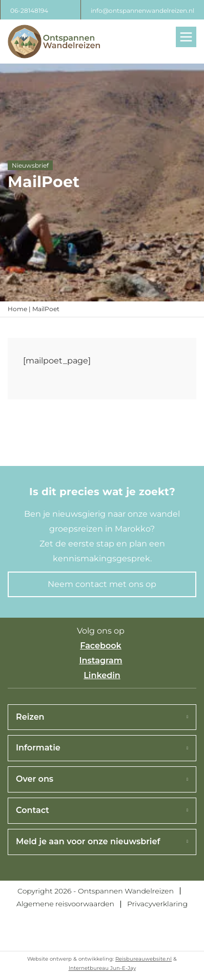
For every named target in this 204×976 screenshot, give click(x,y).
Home (17, 309)
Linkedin (102, 675)
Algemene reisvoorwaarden (65, 903)
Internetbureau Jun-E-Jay (102, 968)
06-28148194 (29, 10)
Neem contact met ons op (102, 584)
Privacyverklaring (157, 903)
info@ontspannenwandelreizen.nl (142, 10)
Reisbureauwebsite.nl (143, 958)
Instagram (100, 660)
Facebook (100, 645)
